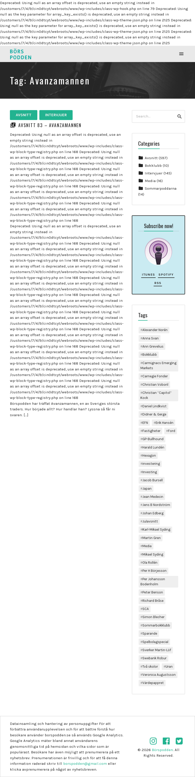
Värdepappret (153, 683)
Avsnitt (23, 115)
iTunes (148, 274)
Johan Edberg (153, 513)
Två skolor (150, 666)
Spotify (166, 274)
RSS (157, 283)
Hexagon (149, 455)
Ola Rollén (149, 562)
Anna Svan (150, 338)
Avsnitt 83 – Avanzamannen (50, 125)
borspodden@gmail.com (85, 763)
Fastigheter (151, 431)
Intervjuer (56, 115)
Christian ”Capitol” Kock (156, 395)
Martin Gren (151, 538)
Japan (147, 488)
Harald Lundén (153, 447)
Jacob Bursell (152, 480)
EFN (145, 423)
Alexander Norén (155, 330)
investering (151, 464)
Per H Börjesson (154, 571)
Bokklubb (153, 165)
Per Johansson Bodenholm (152, 581)
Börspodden (162, 750)
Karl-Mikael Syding (156, 529)
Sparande (149, 633)
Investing (149, 472)
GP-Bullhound (153, 439)
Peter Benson (152, 592)
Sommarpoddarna (160, 188)
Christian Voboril (155, 384)
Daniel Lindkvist (154, 406)
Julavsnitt (150, 521)
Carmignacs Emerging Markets (158, 365)
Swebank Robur (154, 658)
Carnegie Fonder (155, 376)
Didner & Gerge (154, 414)
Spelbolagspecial (155, 642)
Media (150, 180)
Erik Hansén (164, 423)
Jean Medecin (152, 497)
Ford (171, 431)
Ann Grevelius (153, 346)
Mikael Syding (152, 554)
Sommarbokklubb (156, 625)
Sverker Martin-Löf (156, 650)
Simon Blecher (153, 617)
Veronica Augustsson (159, 675)
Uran (169, 666)
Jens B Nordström (156, 505)
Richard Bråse (153, 601)
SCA (145, 609)
